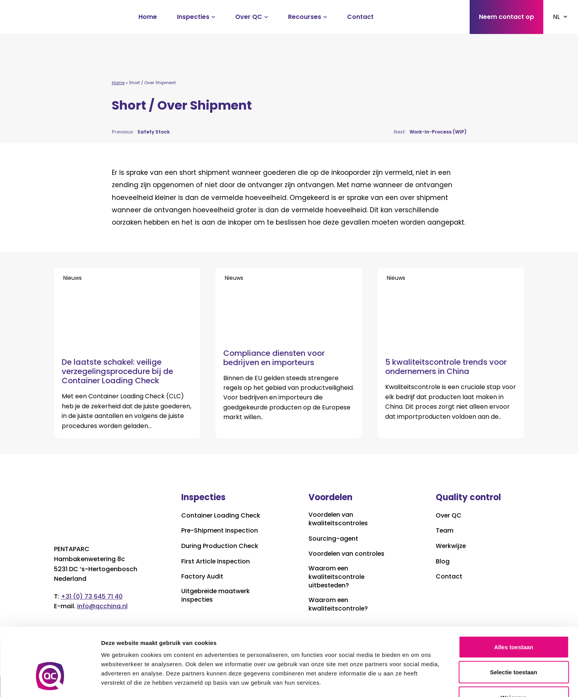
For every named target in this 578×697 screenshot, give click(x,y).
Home (147, 16)
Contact (360, 16)
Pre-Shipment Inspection (220, 531)
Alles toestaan (513, 595)
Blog (443, 561)
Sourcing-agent (333, 539)
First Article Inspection (216, 561)
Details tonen (416, 681)
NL (556, 16)
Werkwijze (451, 546)
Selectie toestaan (514, 621)
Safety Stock (141, 132)
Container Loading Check (221, 515)
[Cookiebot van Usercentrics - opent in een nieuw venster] (50, 682)
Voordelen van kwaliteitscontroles (338, 519)
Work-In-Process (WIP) (430, 132)
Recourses (304, 16)
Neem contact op (506, 16)
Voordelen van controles (347, 554)
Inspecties (193, 16)
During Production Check (220, 546)
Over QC (248, 16)
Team (445, 531)
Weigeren (513, 646)
